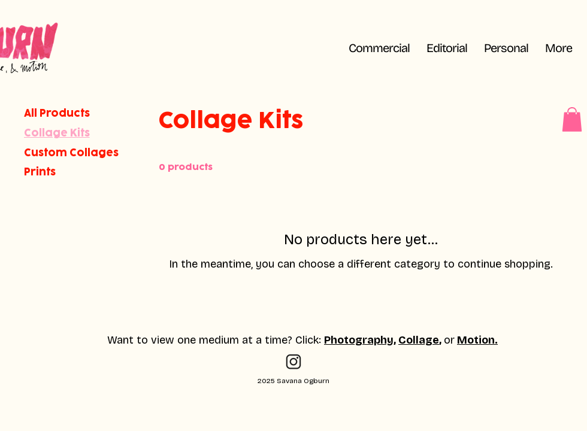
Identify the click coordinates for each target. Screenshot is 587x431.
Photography (359, 340)
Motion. (477, 340)
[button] (558, 47)
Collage (418, 340)
